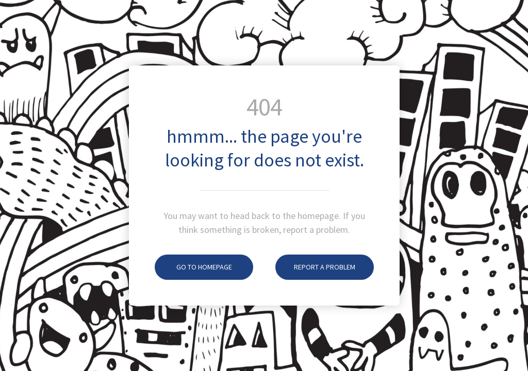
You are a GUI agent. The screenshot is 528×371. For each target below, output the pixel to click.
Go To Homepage (193, 267)
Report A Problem (315, 267)
